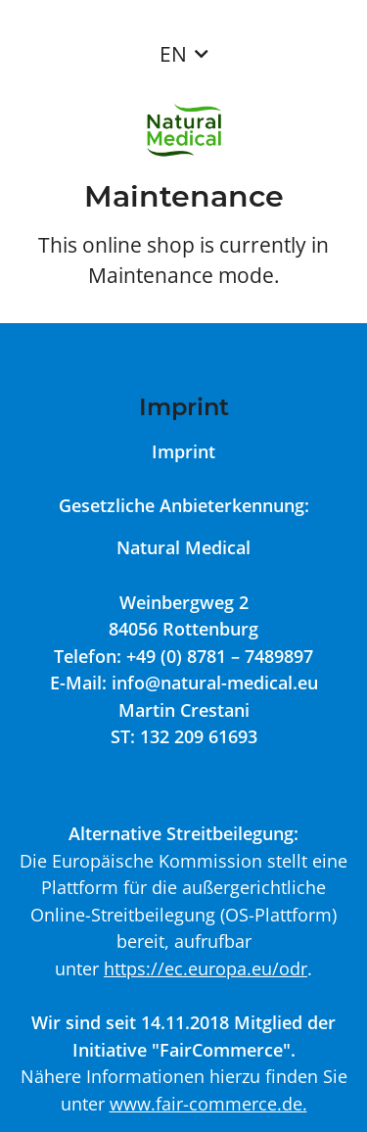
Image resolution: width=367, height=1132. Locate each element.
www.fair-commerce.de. (208, 1103)
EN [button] (173, 54)
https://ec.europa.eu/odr (205, 968)
